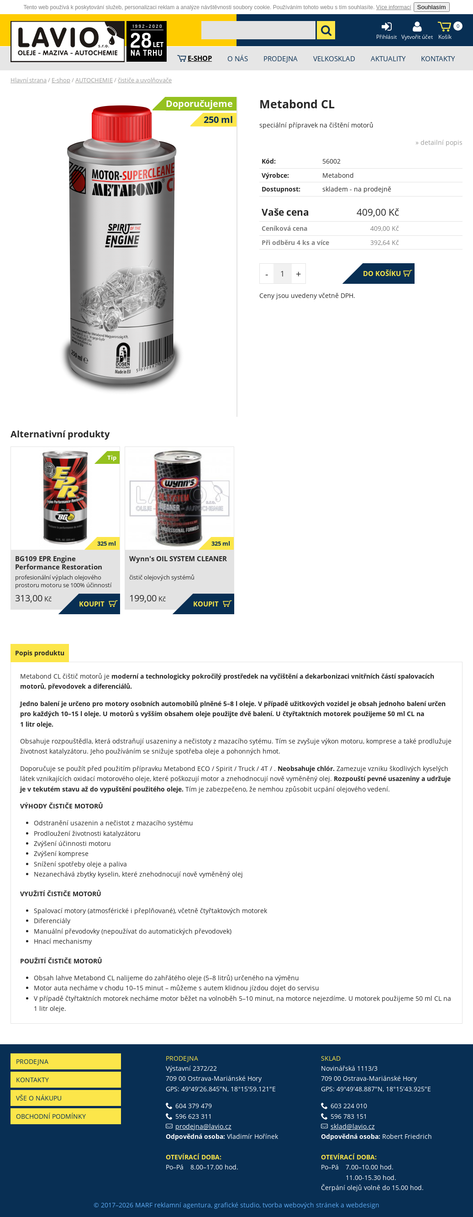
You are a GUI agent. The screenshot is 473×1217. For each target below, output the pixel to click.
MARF (143, 1205)
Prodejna (32, 1061)
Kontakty (32, 1079)
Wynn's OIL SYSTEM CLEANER (178, 558)
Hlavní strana (29, 80)
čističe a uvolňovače (145, 80)
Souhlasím (431, 7)
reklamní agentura (182, 1205)
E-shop (61, 80)
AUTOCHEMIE (94, 80)
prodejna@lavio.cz (203, 1126)
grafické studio (236, 1205)
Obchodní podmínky (51, 1116)
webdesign (362, 1205)
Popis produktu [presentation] (39, 652)
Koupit (98, 604)
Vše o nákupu (39, 1098)
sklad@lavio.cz (353, 1126)
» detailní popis (438, 142)
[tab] (40, 653)
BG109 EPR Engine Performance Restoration (58, 563)
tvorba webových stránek (301, 1205)
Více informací (393, 7)
